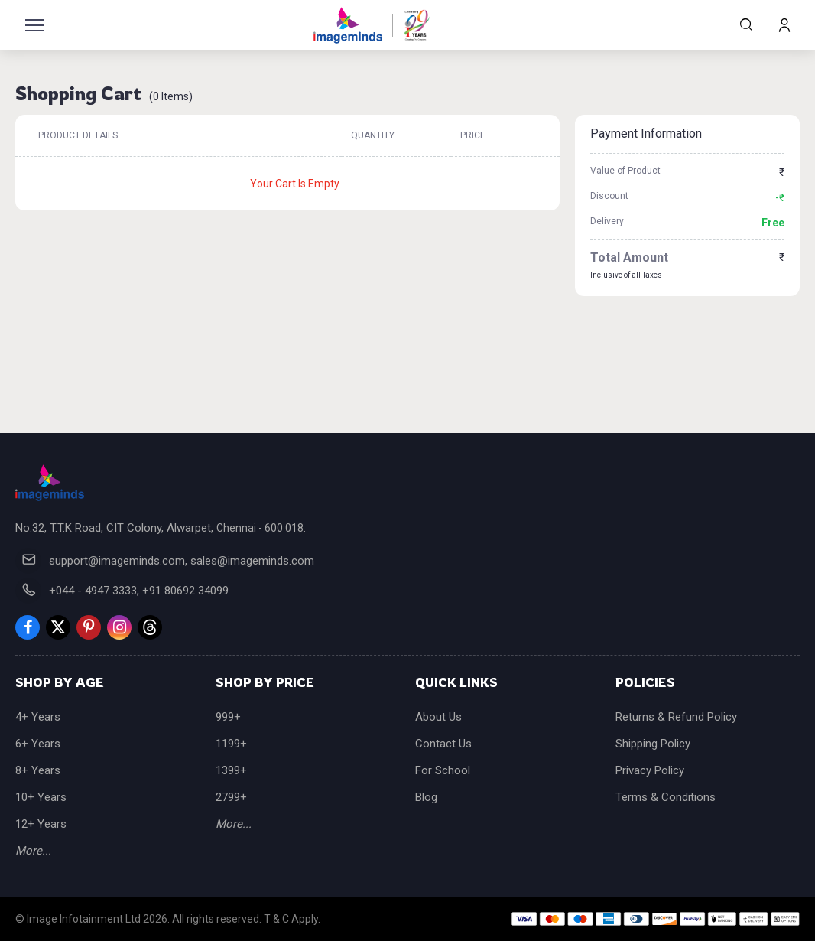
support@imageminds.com (117, 561)
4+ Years (37, 717)
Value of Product (625, 170)
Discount (609, 195)
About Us (438, 717)
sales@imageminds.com (252, 561)
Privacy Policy (649, 770)
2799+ (231, 797)
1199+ (231, 744)
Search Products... (746, 24)
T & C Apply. (292, 919)
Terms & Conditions (665, 797)
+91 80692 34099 (185, 590)
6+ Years (37, 744)
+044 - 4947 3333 (93, 590)
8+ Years (37, 770)
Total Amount (629, 257)
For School (442, 770)
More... (33, 851)
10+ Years (41, 797)
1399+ (231, 770)
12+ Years (41, 824)
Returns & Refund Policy (676, 717)
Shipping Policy (652, 744)
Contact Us (443, 744)
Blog (426, 797)
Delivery (607, 221)
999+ (228, 717)
